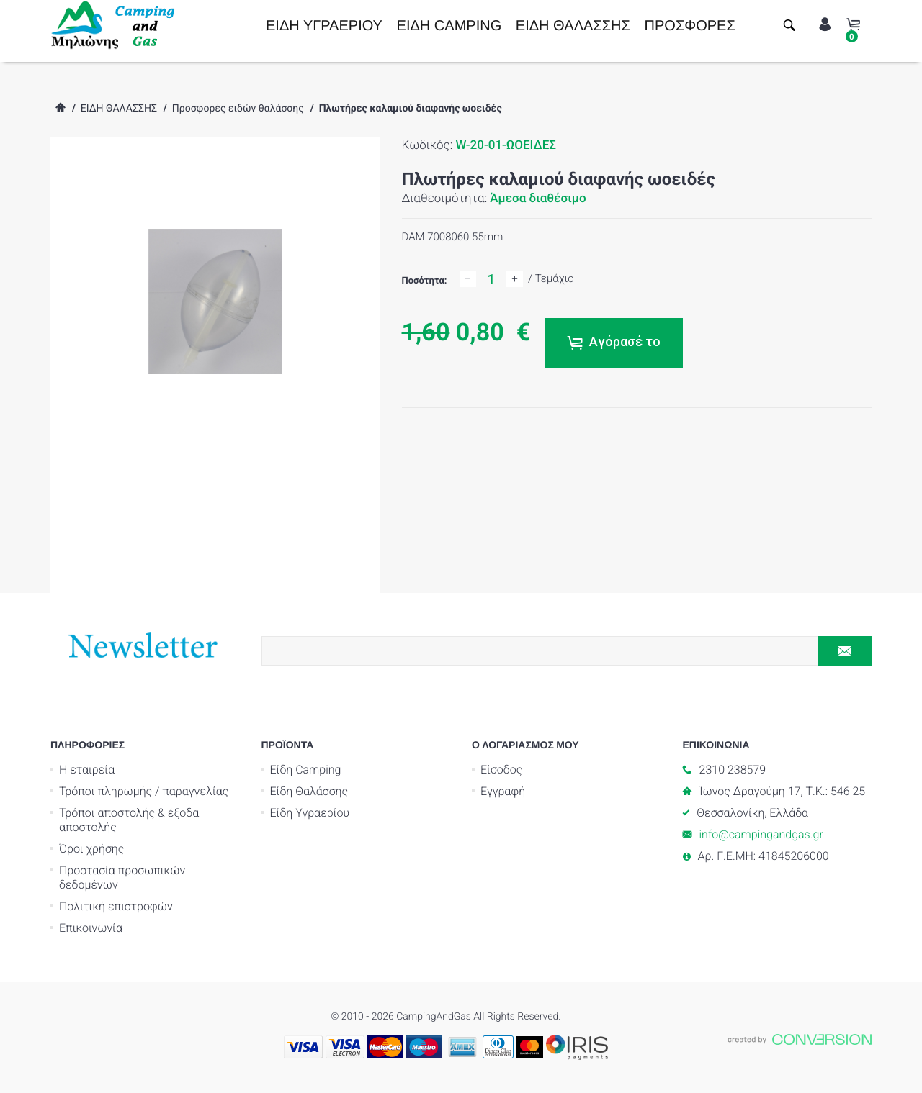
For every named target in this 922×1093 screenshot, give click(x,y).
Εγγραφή (502, 791)
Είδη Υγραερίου (310, 813)
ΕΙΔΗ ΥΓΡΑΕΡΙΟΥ (324, 26)
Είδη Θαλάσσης (309, 791)
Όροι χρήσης (91, 849)
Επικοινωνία (90, 928)
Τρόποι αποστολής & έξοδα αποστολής (129, 820)
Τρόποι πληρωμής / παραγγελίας (143, 791)
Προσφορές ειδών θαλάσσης (238, 108)
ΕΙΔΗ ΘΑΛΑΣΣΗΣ (573, 26)
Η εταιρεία (87, 769)
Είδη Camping (305, 769)
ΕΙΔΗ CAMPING (449, 26)
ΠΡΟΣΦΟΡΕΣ (690, 26)
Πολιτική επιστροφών (116, 906)
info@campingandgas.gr (761, 834)
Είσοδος (501, 769)
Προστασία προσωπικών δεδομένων (122, 877)
